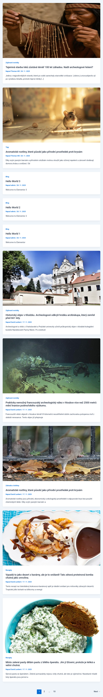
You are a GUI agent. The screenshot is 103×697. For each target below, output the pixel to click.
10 (54, 691)
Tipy (7, 147)
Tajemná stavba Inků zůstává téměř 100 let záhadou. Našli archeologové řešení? (49, 67)
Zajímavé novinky (12, 63)
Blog (7, 177)
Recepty (9, 570)
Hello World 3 (13, 181)
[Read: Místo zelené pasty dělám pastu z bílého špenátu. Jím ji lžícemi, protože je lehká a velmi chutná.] (51, 625)
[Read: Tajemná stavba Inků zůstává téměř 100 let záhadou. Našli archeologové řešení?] (51, 30)
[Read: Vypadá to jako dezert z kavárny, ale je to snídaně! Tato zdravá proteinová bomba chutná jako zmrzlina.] (51, 538)
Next (97, 691)
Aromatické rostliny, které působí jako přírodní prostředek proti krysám (44, 151)
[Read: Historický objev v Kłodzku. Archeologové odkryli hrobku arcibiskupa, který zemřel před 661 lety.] (51, 278)
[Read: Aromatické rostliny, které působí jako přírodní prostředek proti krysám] (51, 115)
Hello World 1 (13, 233)
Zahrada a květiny (12, 486)
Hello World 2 (13, 207)
